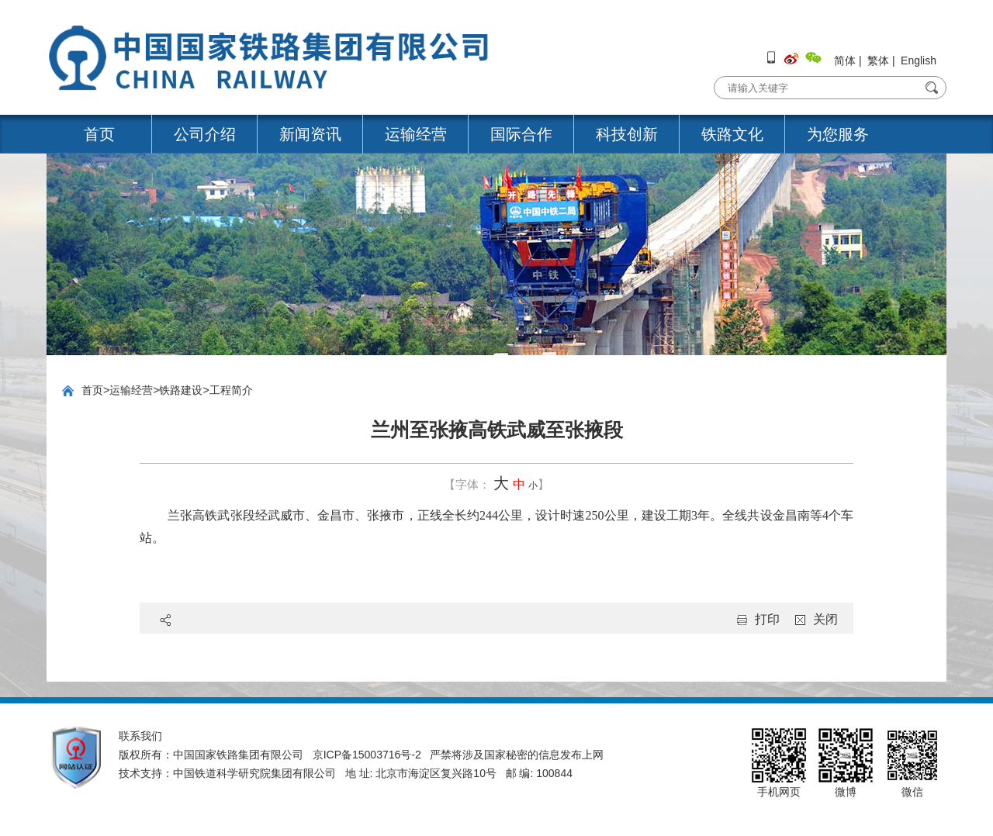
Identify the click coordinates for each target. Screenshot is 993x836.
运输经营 (416, 134)
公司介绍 (205, 134)
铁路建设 (180, 390)
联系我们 (140, 736)
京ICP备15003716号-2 (367, 754)
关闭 (825, 619)
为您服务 (838, 134)
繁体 (878, 60)
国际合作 (521, 134)
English (918, 60)
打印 (767, 619)
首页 (99, 134)
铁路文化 (732, 134)
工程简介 (231, 390)
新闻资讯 (310, 134)
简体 (845, 60)
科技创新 (627, 134)
